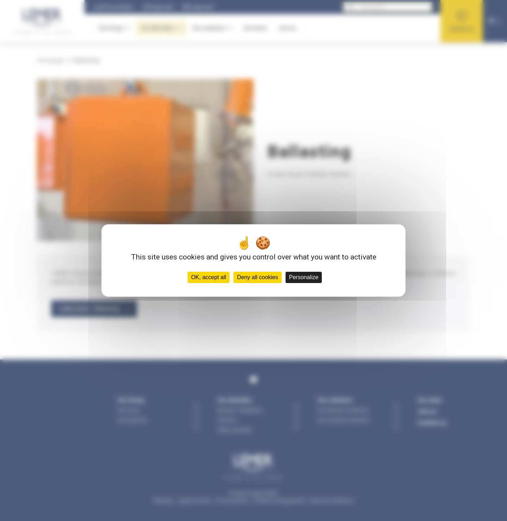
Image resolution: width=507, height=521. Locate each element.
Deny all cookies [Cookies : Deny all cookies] (257, 277)
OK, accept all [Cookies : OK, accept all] (208, 277)
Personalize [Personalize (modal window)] (304, 277)
